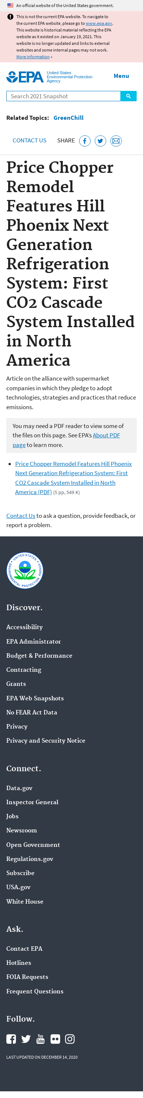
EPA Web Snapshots (35, 699)
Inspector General (32, 802)
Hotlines (18, 963)
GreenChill (68, 118)
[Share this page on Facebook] (85, 141)
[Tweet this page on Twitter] (100, 141)
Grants (16, 684)
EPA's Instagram (70, 1039)
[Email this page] (116, 141)
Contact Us (29, 140)
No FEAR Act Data (31, 713)
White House (24, 902)
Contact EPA (24, 949)
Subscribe (20, 873)
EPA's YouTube (40, 1039)
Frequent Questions (35, 992)
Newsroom (21, 831)
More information (33, 56)
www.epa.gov (99, 23)
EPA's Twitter (26, 1039)
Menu (121, 76)
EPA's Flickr (55, 1039)
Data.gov (19, 788)
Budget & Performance (39, 656)
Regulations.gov (29, 859)
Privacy (16, 727)
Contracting (23, 670)
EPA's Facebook (11, 1039)
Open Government (33, 845)
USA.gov (18, 887)
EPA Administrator (33, 642)
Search (128, 96)
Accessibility (24, 627)
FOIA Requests (27, 977)
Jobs (12, 816)
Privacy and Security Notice (45, 741)
